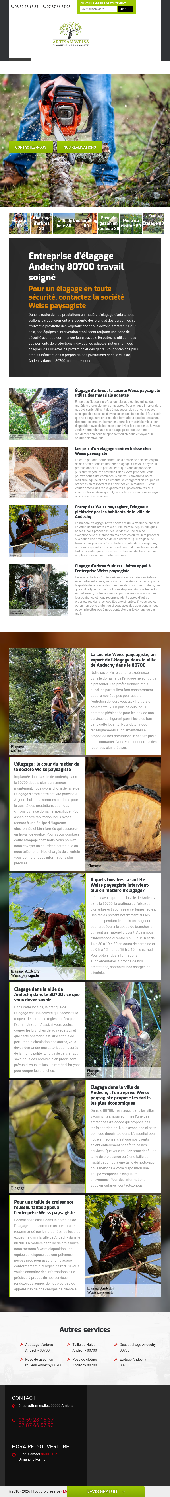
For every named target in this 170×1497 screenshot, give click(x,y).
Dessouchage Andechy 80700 (138, 1347)
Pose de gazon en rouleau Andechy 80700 (43, 1362)
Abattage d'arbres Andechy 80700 (39, 1347)
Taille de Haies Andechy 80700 (84, 1347)
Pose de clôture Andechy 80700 (84, 1362)
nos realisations (80, 147)
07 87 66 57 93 (57, 7)
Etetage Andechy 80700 (133, 1362)
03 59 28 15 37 (25, 7)
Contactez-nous (30, 147)
